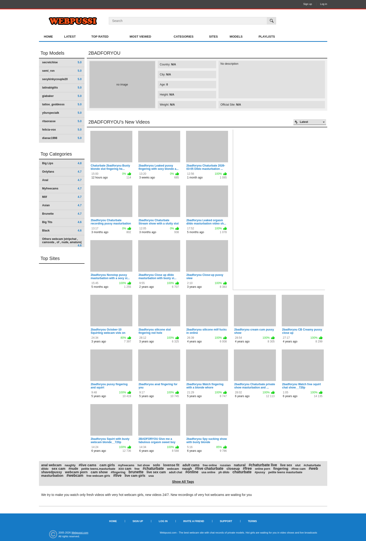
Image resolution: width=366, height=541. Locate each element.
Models (236, 36)
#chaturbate (153, 468)
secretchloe (62, 62)
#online (191, 472)
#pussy (260, 472)
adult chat (175, 472)
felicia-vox (62, 129)
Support (226, 521)
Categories (184, 36)
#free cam (298, 468)
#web (313, 468)
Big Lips (62, 163)
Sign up (307, 4)
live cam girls (135, 475)
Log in (323, 4)
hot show (143, 465)
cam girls (107, 465)
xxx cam (124, 468)
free (137, 468)
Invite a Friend (193, 521)
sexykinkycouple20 (62, 79)
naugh (187, 468)
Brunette (62, 213)
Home (48, 36)
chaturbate (242, 472)
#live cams (87, 465)
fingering (280, 468)
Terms (252, 521)
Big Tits (62, 222)
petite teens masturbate (285, 472)
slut (297, 465)
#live (117, 475)
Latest (70, 36)
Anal (62, 180)
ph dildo (223, 472)
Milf (62, 197)
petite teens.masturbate (98, 468)
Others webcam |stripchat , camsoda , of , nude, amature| (62, 242)
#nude (73, 468)
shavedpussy (51, 472)
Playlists (267, 36)
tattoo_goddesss (62, 104)
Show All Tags (183, 482)
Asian (62, 205)
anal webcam (51, 465)
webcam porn (76, 472)
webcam (173, 468)
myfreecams (126, 465)
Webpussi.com (79, 532)
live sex (286, 465)
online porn (262, 468)
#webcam (75, 475)
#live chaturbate (209, 468)
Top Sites (50, 258)
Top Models (52, 53)
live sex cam (156, 472)
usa (151, 475)
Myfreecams (62, 188)
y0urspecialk (62, 112)
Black (62, 230)
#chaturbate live (263, 465)
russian (225, 465)
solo (156, 465)
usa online (208, 472)
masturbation (52, 475)
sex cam (58, 468)
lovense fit (171, 465)
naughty (70, 465)
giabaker (62, 96)
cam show (99, 472)
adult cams (191, 465)
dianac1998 (62, 138)
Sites (213, 36)
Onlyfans (62, 171)
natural (240, 465)
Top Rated (100, 36)
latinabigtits (62, 87)
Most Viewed (140, 36)
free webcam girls (98, 475)
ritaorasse (62, 121)
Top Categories (56, 154)
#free (247, 468)
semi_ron (62, 70)
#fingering (118, 472)
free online (210, 465)
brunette (136, 472)
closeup (233, 468)
